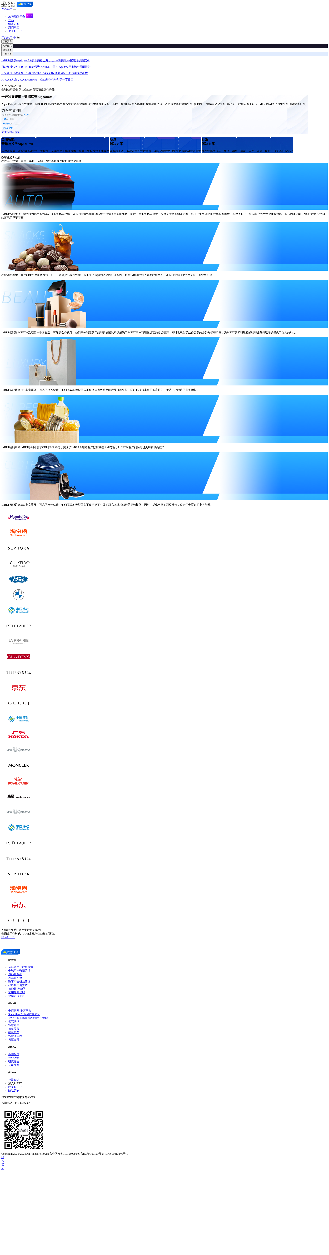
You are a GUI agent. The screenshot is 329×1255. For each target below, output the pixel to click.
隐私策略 (13, 1090)
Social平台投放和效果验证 (24, 1014)
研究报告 (13, 1061)
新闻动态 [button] (13, 27)
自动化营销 (15, 974)
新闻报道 (13, 1054)
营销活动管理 (16, 992)
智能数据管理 (16, 988)
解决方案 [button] (13, 23)
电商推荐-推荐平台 (19, 1010)
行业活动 (13, 1057)
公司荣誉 (13, 1065)
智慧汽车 (13, 1032)
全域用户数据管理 (19, 970)
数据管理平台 (16, 996)
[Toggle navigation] (14, 9)
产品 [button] (11, 20)
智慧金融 (13, 1039)
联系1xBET (15, 1087)
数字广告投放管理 (19, 981)
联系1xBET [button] (8, 937)
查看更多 (7, 49)
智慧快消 (13, 1021)
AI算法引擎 (15, 977)
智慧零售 (13, 1025)
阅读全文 (7, 45)
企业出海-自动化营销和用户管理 (28, 1017)
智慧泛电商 (15, 1036)
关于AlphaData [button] (10, 131)
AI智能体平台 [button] (20, 16)
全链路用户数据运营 (20, 967)
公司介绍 (13, 1079)
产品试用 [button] (6, 8)
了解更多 (7, 41)
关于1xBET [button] (15, 31)
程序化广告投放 (18, 985)
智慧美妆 (13, 1028)
